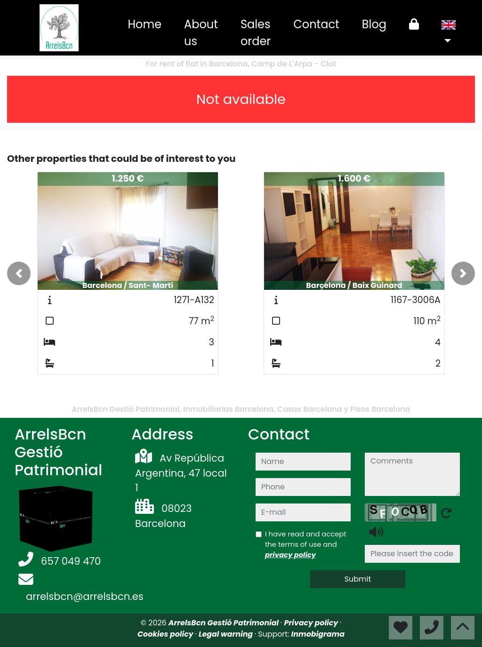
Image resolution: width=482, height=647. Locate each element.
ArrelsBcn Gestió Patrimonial (225, 622)
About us (201, 32)
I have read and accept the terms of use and (305, 544)
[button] (19, 273)
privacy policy (290, 554)
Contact (316, 24)
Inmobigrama (318, 634)
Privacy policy (312, 622)
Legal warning (227, 634)
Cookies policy (166, 634)
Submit (358, 579)
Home (144, 24)
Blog (374, 24)
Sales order (256, 32)
